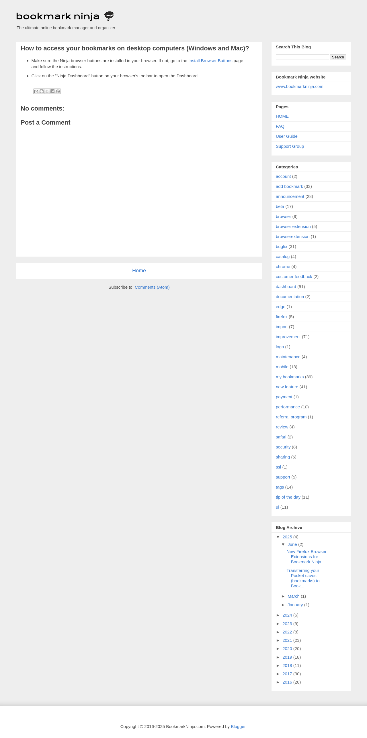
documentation (290, 296)
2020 (287, 648)
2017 (287, 673)
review (282, 426)
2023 (287, 623)
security (283, 446)
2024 (287, 615)
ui (277, 507)
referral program (291, 416)
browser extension (293, 226)
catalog (283, 256)
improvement (288, 336)
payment (284, 396)
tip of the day (288, 497)
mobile (282, 366)
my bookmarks (290, 376)
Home (139, 270)
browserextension (293, 236)
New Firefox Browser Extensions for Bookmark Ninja (307, 556)
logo (280, 346)
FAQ (280, 126)
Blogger (238, 726)
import (282, 326)
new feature (287, 386)
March (294, 596)
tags (280, 487)
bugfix (281, 246)
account (283, 176)
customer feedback (294, 276)
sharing (283, 456)
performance (288, 406)
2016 (287, 682)
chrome (283, 266)
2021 (287, 640)
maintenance (288, 356)
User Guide (287, 136)
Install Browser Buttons (210, 60)
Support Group (290, 146)
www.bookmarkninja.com (299, 86)
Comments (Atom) (152, 287)
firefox (282, 316)
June (293, 544)
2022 (287, 631)
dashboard (286, 286)
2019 (287, 657)
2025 (287, 536)
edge (280, 306)
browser (283, 216)
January (296, 604)
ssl (278, 467)
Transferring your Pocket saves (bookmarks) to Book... (303, 578)
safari (281, 436)
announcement (290, 196)
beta (280, 206)
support (283, 477)
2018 (287, 665)
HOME (282, 116)
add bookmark (289, 186)
